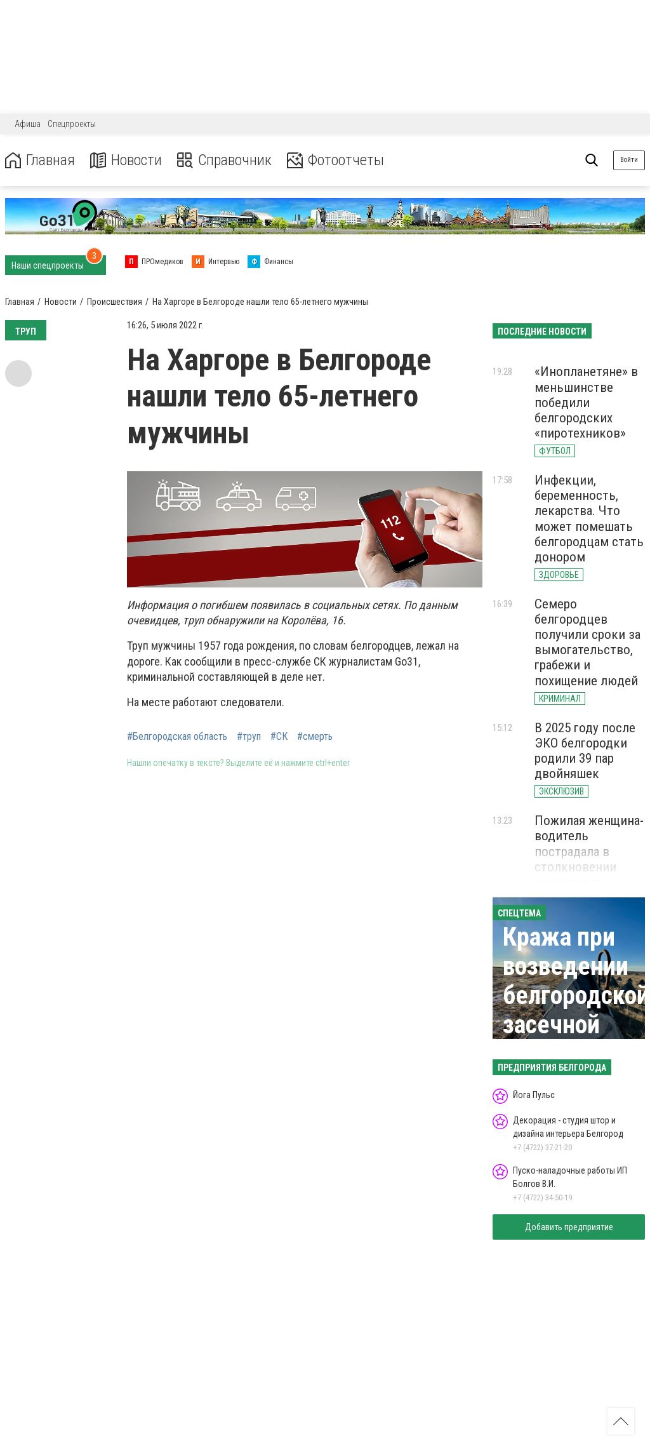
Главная (40, 160)
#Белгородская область (177, 736)
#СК (279, 736)
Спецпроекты (72, 124)
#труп (249, 736)
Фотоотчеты (335, 160)
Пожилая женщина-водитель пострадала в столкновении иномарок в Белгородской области (589, 866)
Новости (126, 160)
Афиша (28, 124)
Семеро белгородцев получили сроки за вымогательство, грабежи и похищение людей (587, 642)
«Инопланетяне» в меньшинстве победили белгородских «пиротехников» (586, 402)
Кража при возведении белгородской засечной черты (576, 995)
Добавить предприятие (569, 1227)
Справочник (224, 160)
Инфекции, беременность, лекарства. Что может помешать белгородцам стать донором (589, 519)
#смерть (315, 736)
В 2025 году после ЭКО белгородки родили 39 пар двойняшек (584, 750)
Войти (629, 160)
